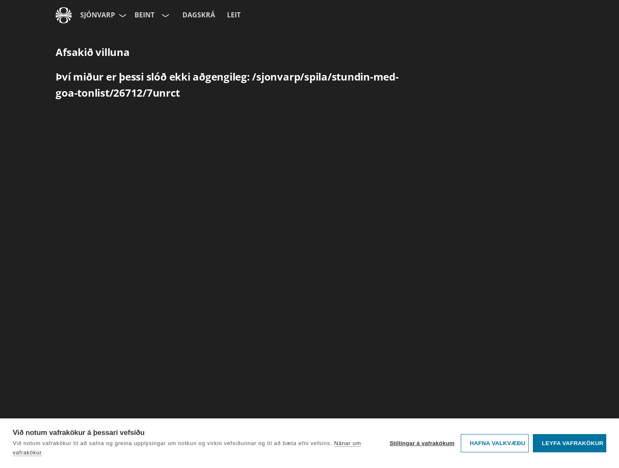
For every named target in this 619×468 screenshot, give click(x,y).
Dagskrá (198, 15)
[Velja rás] (165, 15)
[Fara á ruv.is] (64, 15)
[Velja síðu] (122, 15)
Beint (144, 15)
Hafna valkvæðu (497, 443)
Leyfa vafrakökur (572, 443)
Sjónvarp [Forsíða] (97, 15)
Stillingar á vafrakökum (421, 443)
